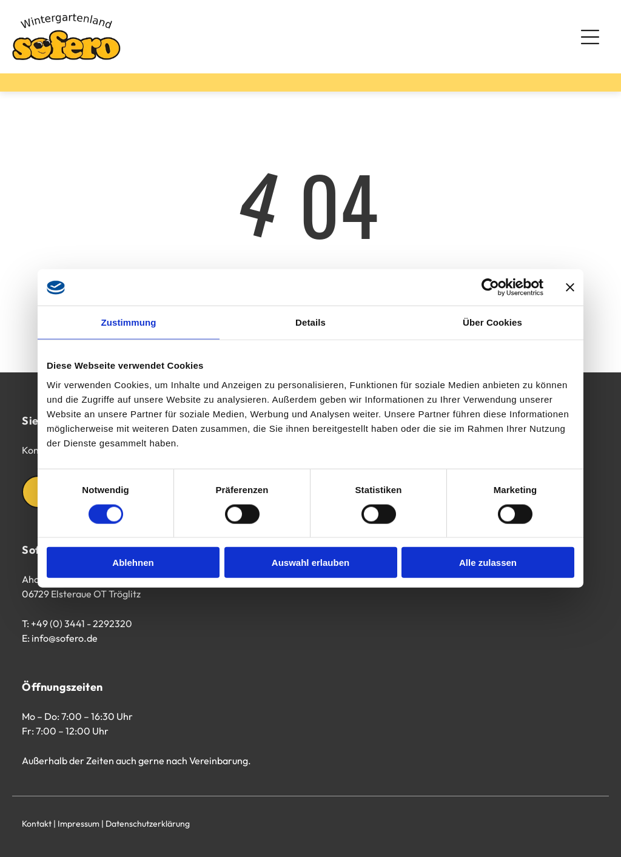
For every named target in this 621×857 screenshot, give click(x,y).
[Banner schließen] (570, 287)
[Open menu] (590, 37)
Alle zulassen (488, 562)
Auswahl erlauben (310, 562)
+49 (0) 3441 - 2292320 (81, 623)
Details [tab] (310, 322)
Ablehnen (132, 562)
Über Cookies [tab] (492, 322)
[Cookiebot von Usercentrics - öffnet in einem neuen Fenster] (490, 287)
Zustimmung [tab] (128, 322)
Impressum (78, 823)
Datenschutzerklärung (148, 823)
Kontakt (37, 823)
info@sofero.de (65, 638)
